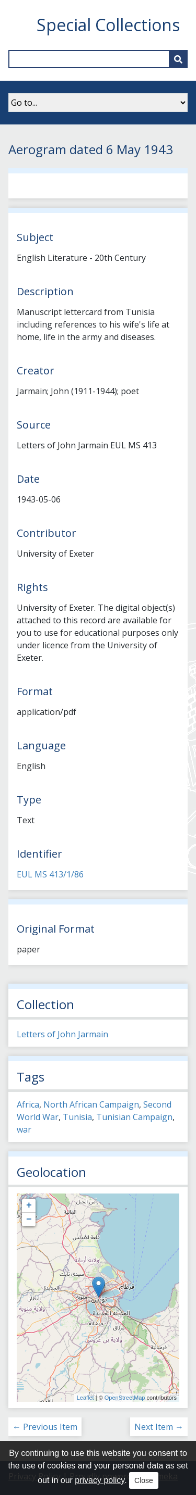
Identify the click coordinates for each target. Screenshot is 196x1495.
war (24, 1129)
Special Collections (108, 25)
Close (143, 1480)
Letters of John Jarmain (62, 1034)
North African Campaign (91, 1104)
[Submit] (178, 59)
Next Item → (158, 1427)
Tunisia (77, 1117)
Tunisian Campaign (134, 1117)
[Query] (98, 59)
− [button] (29, 1219)
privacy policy (99, 1480)
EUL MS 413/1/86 (50, 874)
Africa (28, 1104)
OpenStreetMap (125, 1398)
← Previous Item (45, 1427)
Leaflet (85, 1398)
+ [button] (29, 1205)
